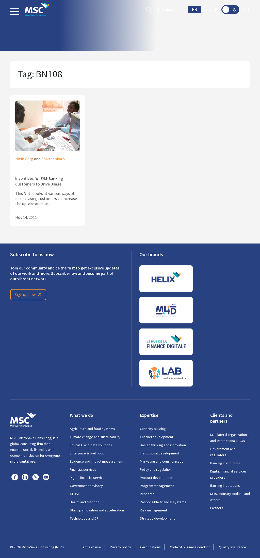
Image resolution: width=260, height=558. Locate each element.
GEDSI (74, 494)
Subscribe (171, 9)
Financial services (83, 469)
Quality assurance (232, 547)
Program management (157, 485)
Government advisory (86, 485)
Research (147, 494)
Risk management (153, 510)
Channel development (156, 437)
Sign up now (29, 294)
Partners (216, 508)
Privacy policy (120, 547)
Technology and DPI (84, 518)
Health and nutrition (84, 502)
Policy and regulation (156, 469)
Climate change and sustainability (95, 437)
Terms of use (91, 547)
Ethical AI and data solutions (91, 445)
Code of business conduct (190, 547)
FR (194, 9)
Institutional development (159, 453)
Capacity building (153, 428)
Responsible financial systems (163, 502)
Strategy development (157, 518)
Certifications (150, 547)
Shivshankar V (53, 159)
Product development (156, 477)
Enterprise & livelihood (87, 453)
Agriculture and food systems (92, 428)
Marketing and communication (162, 461)
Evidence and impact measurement (96, 461)
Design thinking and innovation (163, 445)
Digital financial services (88, 477)
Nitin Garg (24, 159)
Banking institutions (225, 463)
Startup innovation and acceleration (97, 510)
